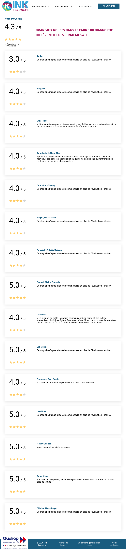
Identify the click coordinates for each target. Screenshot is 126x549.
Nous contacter (85, 6)
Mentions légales (63, 544)
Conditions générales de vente (89, 544)
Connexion (109, 6)
